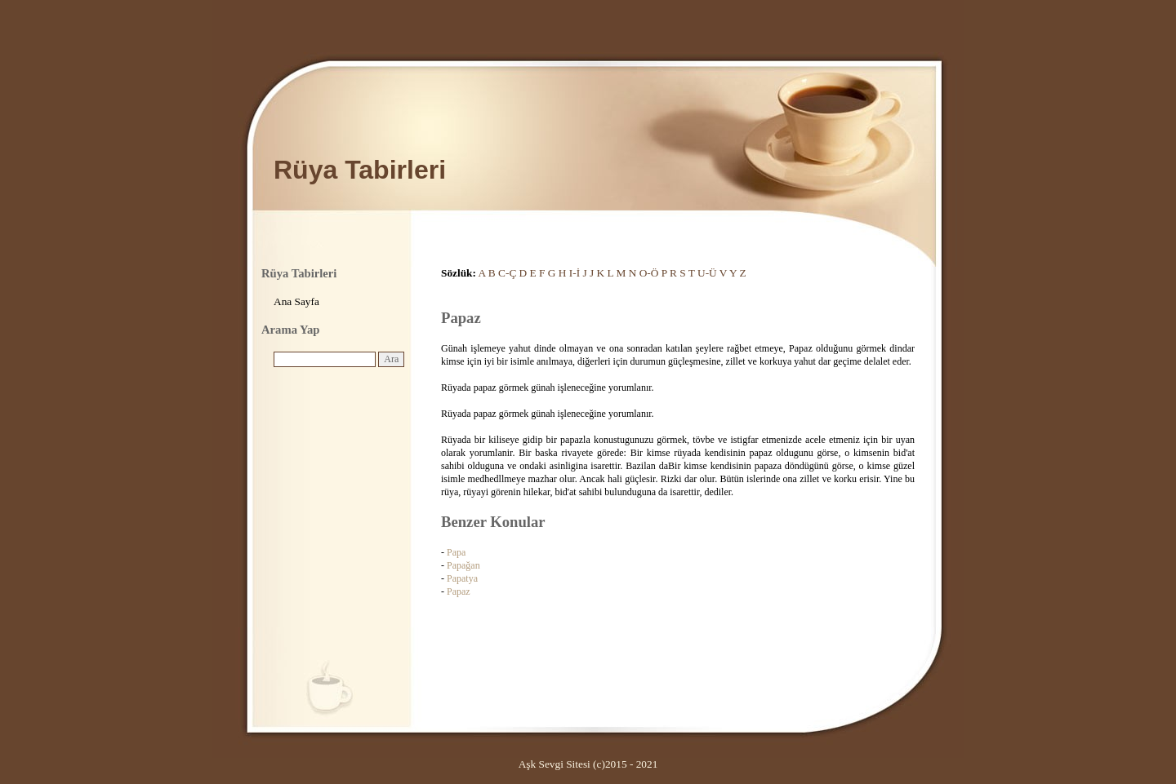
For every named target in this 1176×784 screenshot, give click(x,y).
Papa (456, 552)
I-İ (574, 273)
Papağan (463, 565)
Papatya (462, 578)
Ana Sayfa (296, 301)
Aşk (527, 764)
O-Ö (649, 273)
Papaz (458, 591)
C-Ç (507, 273)
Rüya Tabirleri (360, 169)
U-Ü (707, 273)
